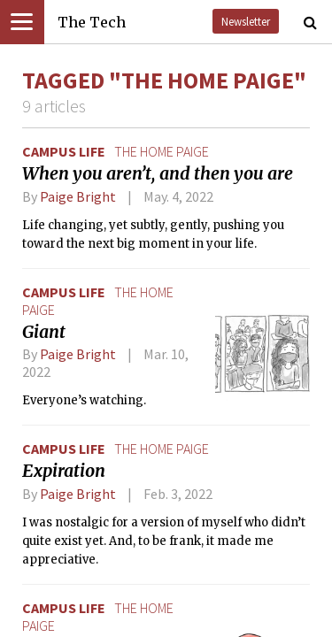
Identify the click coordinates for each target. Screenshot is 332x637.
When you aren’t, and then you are (157, 173)
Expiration (63, 470)
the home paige (161, 151)
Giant (44, 331)
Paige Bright (78, 196)
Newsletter (245, 21)
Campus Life (63, 151)
